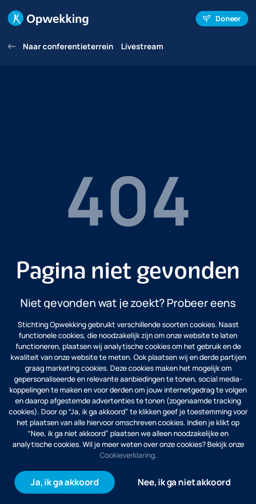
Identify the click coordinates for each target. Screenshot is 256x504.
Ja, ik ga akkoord (65, 482)
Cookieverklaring (127, 455)
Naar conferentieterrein (60, 46)
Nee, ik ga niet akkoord (184, 482)
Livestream (142, 46)
